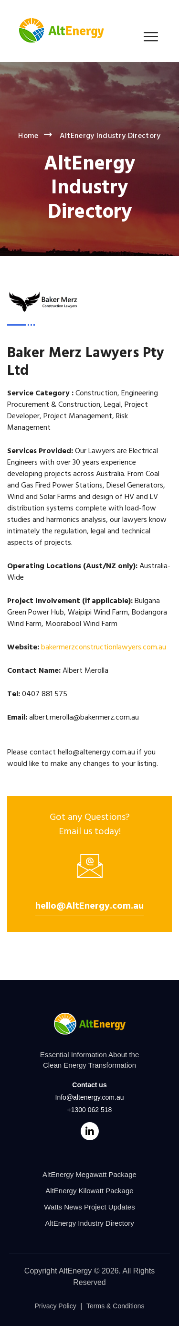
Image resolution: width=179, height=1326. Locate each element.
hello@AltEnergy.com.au (89, 906)
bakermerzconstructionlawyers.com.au (103, 647)
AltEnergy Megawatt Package (89, 1174)
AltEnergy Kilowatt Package (89, 1191)
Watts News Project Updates (89, 1207)
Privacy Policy (55, 1306)
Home (28, 136)
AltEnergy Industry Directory (89, 1223)
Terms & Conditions (115, 1306)
